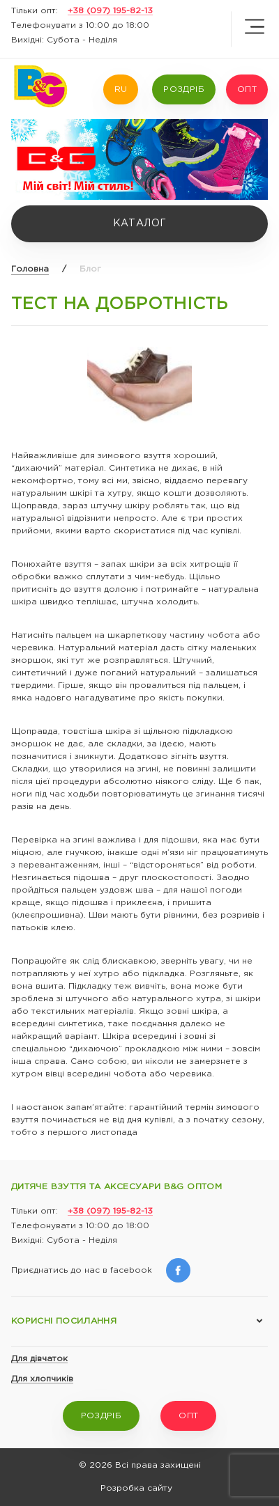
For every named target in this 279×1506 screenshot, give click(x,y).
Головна (30, 269)
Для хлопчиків (42, 1379)
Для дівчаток (39, 1359)
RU (121, 89)
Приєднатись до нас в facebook (100, 1270)
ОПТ (247, 89)
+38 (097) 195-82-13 (110, 11)
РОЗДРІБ (183, 89)
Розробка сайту (136, 1488)
